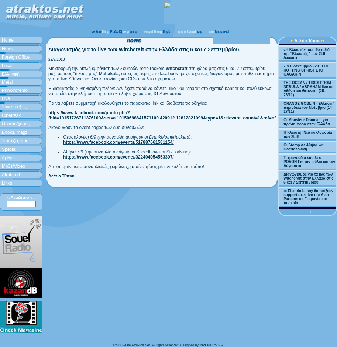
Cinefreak (11, 115)
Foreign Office (16, 57)
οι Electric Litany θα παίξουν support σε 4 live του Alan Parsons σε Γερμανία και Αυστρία (308, 197)
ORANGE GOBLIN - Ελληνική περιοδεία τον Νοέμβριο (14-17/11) (308, 107)
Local (7, 65)
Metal (7, 82)
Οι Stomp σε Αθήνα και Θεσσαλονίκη (303, 147)
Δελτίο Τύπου (61, 176)
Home (8, 40)
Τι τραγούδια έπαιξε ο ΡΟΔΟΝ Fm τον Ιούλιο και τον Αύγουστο (309, 162)
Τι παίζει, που (15, 140)
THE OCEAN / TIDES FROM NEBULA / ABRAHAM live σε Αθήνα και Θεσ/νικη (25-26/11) (308, 89)
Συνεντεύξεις (14, 107)
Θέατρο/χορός (16, 123)
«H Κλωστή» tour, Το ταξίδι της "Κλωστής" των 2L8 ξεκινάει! (307, 54)
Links (7, 183)
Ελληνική (11, 74)
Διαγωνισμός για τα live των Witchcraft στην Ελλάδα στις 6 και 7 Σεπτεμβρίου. (308, 178)
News (7, 48)
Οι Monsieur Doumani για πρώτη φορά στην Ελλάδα (306, 122)
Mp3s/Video (13, 166)
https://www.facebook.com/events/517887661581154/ (118, 142)
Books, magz (14, 132)
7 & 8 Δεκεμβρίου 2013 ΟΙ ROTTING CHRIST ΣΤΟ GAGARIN (305, 70)
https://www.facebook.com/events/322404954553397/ (118, 157)
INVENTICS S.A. (211, 345)
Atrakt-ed (11, 174)
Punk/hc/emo (15, 90)
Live (6, 98)
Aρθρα (8, 157)
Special (9, 149)
